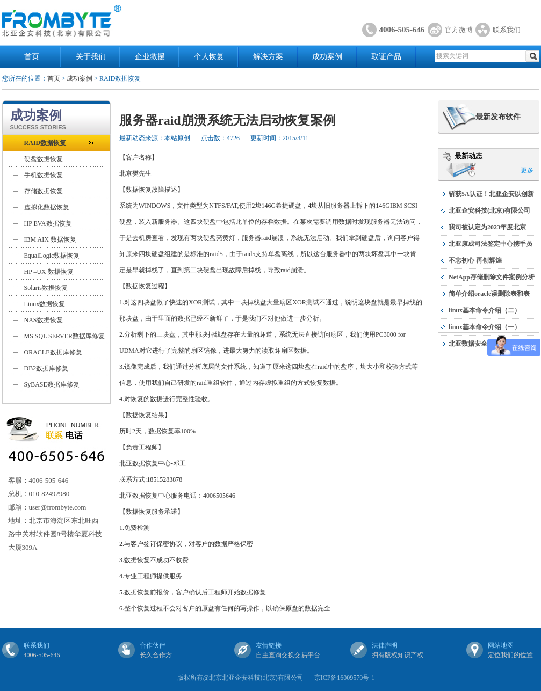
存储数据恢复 (43, 191)
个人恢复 (209, 57)
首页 (31, 57)
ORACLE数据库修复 (53, 352)
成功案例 (327, 57)
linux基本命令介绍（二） (485, 310)
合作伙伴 (152, 645)
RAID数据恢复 (45, 143)
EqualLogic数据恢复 (52, 255)
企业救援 (150, 57)
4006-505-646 (402, 29)
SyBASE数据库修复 (52, 384)
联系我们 (507, 30)
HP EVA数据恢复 (48, 223)
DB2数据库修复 (46, 368)
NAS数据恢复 (43, 320)
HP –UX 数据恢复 (49, 271)
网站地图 (501, 645)
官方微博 (459, 30)
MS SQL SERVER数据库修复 (64, 336)
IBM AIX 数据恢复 (50, 239)
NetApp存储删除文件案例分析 (492, 277)
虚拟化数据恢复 (46, 207)
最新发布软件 (498, 117)
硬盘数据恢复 (43, 159)
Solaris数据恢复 (46, 288)
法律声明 (385, 645)
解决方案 (268, 57)
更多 (527, 170)
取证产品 (386, 57)
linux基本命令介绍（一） (485, 327)
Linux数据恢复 (45, 304)
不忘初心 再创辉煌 (475, 260)
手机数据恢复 (43, 175)
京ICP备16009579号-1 (344, 677)
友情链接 (269, 645)
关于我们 (91, 57)
